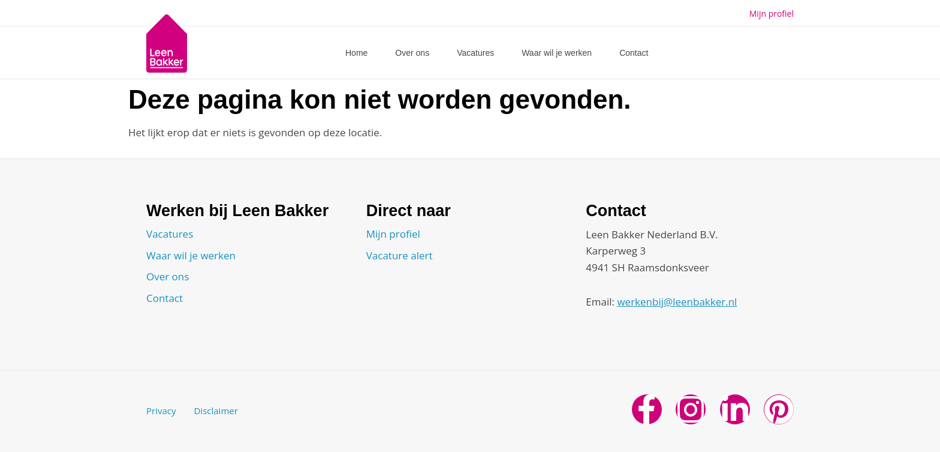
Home (356, 53)
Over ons (412, 53)
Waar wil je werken (557, 53)
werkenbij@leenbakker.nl (677, 302)
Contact (633, 53)
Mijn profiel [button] (771, 13)
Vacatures (475, 53)
